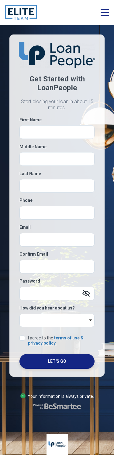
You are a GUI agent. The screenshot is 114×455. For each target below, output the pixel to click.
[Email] (56, 240)
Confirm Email (33, 254)
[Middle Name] (56, 159)
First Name (30, 119)
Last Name (30, 173)
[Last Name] (56, 186)
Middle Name (33, 146)
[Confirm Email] (56, 266)
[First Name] (56, 132)
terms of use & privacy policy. (56, 340)
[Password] (56, 293)
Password (29, 281)
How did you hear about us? (47, 308)
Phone (26, 200)
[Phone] (56, 213)
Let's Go (57, 361)
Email (25, 227)
